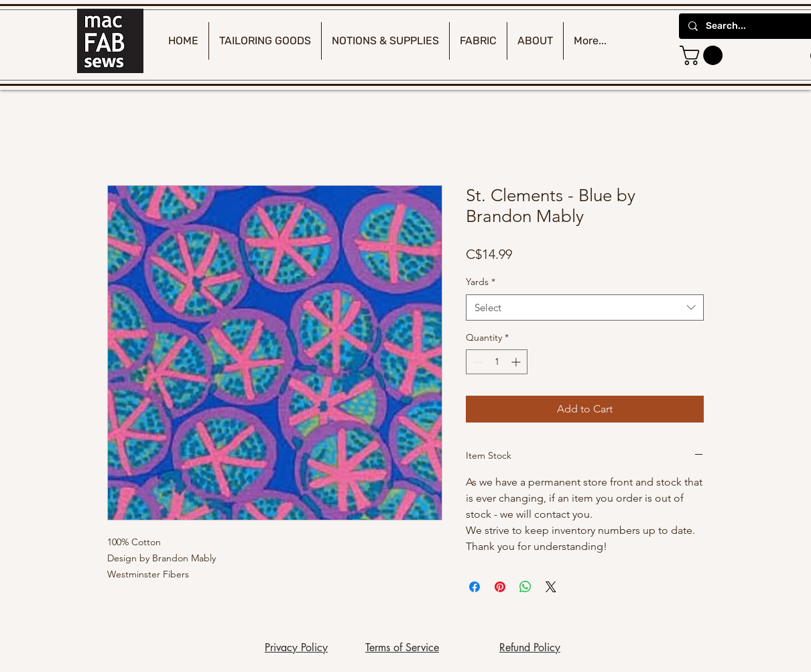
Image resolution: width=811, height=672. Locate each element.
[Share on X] (551, 587)
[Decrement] (476, 362)
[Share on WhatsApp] (525, 587)
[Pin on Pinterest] (500, 587)
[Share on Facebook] (474, 587)
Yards (480, 282)
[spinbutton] (497, 362)
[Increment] (517, 362)
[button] (703, 55)
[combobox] (585, 307)
